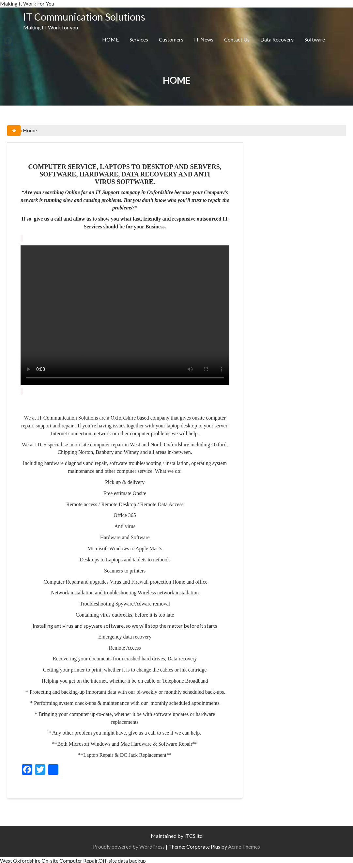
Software (314, 39)
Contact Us (237, 39)
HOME (110, 39)
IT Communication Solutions (84, 17)
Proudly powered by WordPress (129, 845)
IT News (203, 39)
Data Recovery (277, 39)
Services (139, 39)
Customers (171, 39)
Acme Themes (244, 845)
